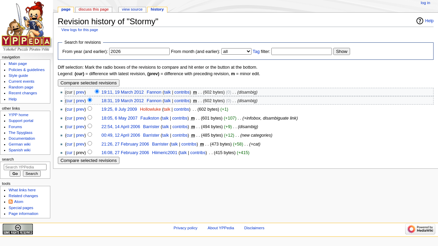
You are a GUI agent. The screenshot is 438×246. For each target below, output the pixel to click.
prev (80, 92)
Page (65, 9)
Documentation (22, 138)
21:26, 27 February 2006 (125, 144)
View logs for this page (79, 30)
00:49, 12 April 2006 (121, 135)
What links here (22, 190)
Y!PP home (18, 115)
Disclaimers (254, 228)
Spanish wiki (19, 150)
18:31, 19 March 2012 (123, 100)
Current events (21, 81)
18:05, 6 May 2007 (120, 118)
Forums (15, 127)
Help (429, 20)
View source (132, 9)
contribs (182, 92)
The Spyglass (20, 133)
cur (69, 100)
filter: (261, 51)
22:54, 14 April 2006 (121, 126)
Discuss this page (94, 9)
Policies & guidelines (26, 70)
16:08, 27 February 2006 (125, 152)
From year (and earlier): (85, 51)
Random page (21, 87)
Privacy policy (185, 228)
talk (167, 92)
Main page (18, 64)
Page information (23, 213)
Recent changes (23, 93)
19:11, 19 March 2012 (123, 92)
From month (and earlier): (195, 51)
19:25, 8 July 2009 (119, 109)
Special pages (21, 208)
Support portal (21, 121)
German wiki (19, 144)
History (157, 9)
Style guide (18, 75)
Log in (425, 3)
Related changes (23, 196)
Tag (256, 51)
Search (8, 159)
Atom (18, 202)
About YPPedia (221, 228)
